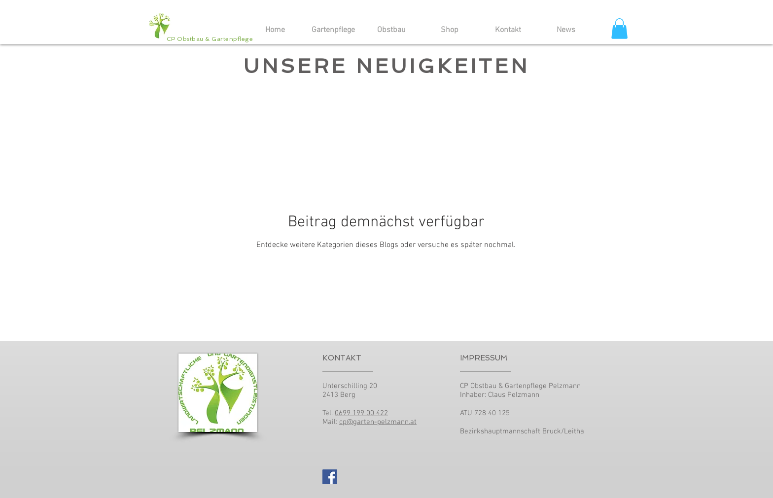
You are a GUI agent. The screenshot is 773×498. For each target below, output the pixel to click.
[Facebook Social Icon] (329, 476)
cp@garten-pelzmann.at (378, 422)
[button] (619, 28)
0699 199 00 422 (361, 413)
